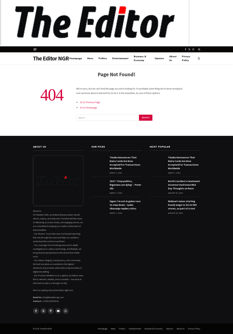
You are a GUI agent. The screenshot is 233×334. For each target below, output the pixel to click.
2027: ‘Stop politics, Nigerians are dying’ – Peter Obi (125, 184)
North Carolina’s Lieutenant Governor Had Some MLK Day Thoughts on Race (184, 184)
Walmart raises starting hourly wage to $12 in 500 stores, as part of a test (182, 205)
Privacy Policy (186, 58)
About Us (173, 58)
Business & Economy (140, 58)
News (90, 58)
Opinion (159, 58)
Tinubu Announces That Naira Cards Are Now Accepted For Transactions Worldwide (125, 163)
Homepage (75, 58)
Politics (103, 58)
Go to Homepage (88, 107)
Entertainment (120, 58)
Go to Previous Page (90, 102)
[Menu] (35, 49)
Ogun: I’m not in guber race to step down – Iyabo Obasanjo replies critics (125, 205)
